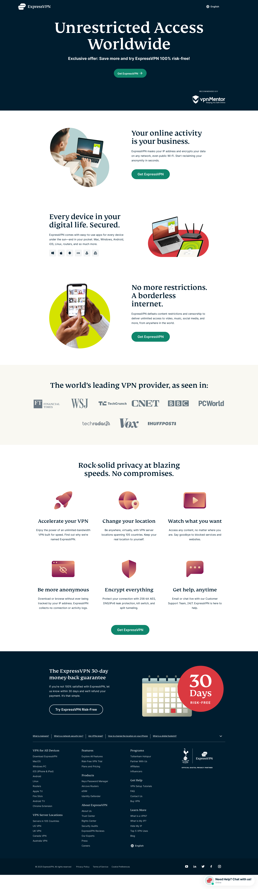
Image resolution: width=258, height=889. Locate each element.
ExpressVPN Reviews (93, 844)
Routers (37, 800)
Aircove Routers (90, 800)
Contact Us (136, 810)
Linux (36, 795)
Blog (132, 849)
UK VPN (37, 844)
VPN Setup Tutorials (141, 800)
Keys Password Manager (95, 795)
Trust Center (88, 829)
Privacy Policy (83, 880)
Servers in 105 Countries (46, 835)
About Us (86, 825)
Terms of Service (100, 880)
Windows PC (39, 780)
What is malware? (41, 750)
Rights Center (89, 835)
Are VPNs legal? (95, 750)
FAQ (132, 805)
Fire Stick (38, 810)
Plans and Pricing (91, 780)
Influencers (136, 785)
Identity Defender (91, 810)
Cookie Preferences (121, 880)
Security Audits (90, 839)
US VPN (37, 839)
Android (37, 790)
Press (85, 854)
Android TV (39, 815)
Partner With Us (138, 775)
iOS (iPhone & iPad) (43, 785)
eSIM (84, 805)
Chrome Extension (42, 820)
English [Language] (215, 6)
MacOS (37, 775)
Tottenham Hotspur (140, 770)
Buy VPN (135, 815)
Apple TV (38, 805)
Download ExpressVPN (45, 770)
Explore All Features (92, 770)
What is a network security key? (68, 750)
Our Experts (88, 849)
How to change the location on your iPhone (128, 750)
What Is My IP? (138, 835)
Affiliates (135, 780)
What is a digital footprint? (165, 750)
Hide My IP (136, 839)
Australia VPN (40, 854)
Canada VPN (40, 849)
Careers (86, 859)
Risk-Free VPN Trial (92, 775)
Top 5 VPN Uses (139, 844)
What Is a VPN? (138, 829)
